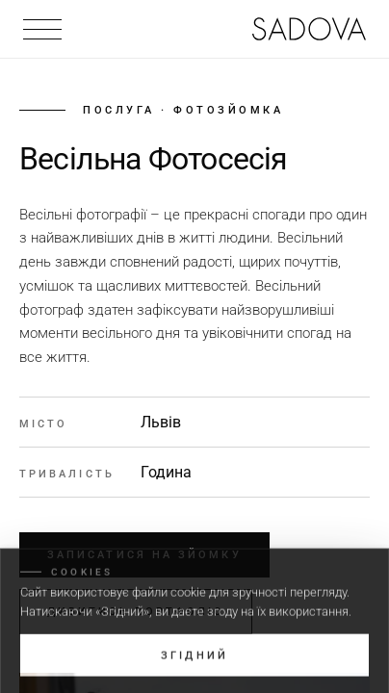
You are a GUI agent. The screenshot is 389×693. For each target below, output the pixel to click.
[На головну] (309, 28)
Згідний (194, 661)
